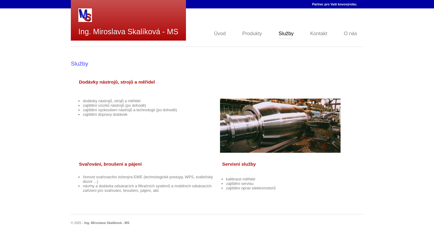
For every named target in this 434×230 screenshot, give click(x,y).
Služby (286, 33)
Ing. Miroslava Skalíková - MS (128, 31)
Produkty (252, 33)
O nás (350, 33)
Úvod (220, 33)
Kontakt (318, 33)
